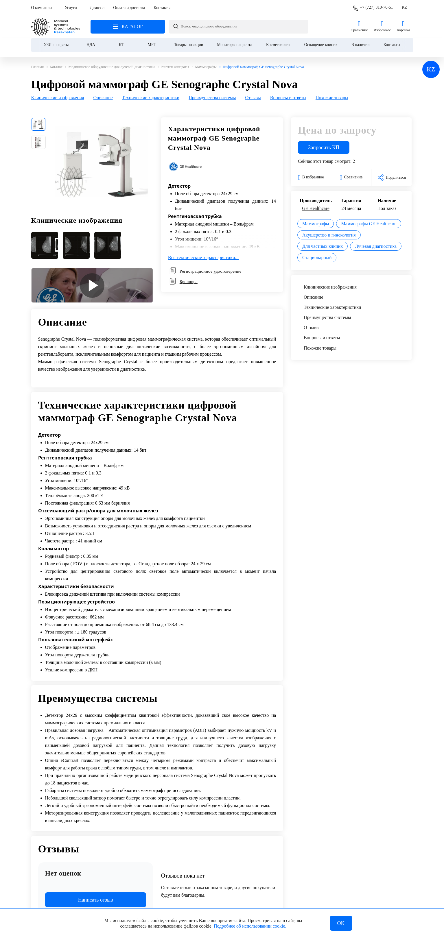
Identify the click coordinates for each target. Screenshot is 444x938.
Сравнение (359, 26)
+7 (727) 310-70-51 (376, 7)
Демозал (97, 7)
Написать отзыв (95, 899)
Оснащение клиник (321, 44)
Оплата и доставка (129, 7)
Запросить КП (323, 147)
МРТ (152, 44)
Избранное (382, 26)
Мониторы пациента (234, 44)
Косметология (278, 44)
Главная (55, 26)
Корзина (403, 26)
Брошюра (183, 281)
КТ (121, 44)
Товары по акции (188, 44)
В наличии (360, 44)
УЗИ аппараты (56, 44)
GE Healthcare (315, 208)
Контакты (162, 7)
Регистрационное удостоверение (205, 270)
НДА (90, 44)
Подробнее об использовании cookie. (250, 926)
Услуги (71, 7)
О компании (41, 7)
